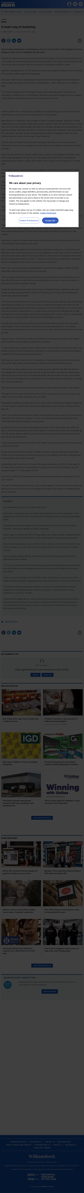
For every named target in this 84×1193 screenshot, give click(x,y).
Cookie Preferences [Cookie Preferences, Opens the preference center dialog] (29, 220)
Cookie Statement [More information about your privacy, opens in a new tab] (48, 213)
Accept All (50, 220)
